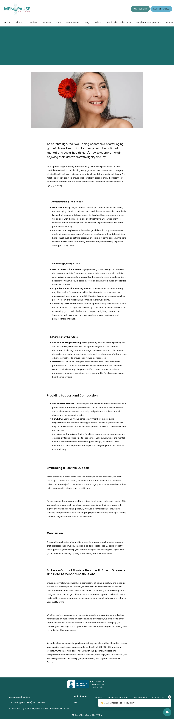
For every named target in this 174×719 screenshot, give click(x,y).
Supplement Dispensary (148, 22)
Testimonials (72, 22)
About (19, 22)
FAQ (59, 22)
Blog (87, 22)
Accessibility (140, 697)
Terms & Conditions (118, 697)
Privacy (99, 697)
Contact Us (158, 697)
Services (47, 22)
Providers (32, 22)
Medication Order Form (119, 22)
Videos (98, 22)
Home (7, 22)
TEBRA (99, 715)
